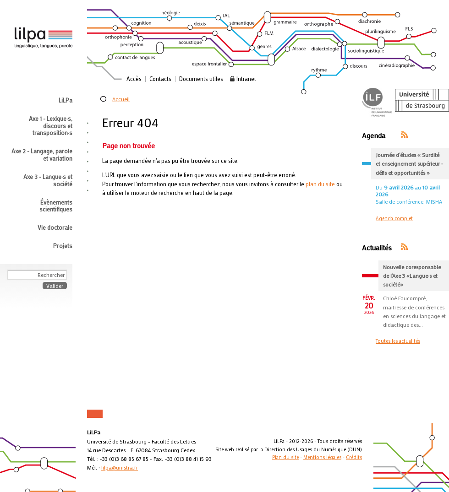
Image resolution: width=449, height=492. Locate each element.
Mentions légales (322, 457)
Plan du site (285, 457)
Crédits (354, 457)
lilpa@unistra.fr (119, 467)
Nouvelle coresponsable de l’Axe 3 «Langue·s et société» (412, 275)
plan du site (320, 184)
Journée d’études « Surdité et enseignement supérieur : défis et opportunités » (409, 163)
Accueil (121, 99)
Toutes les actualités (398, 341)
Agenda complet (394, 218)
